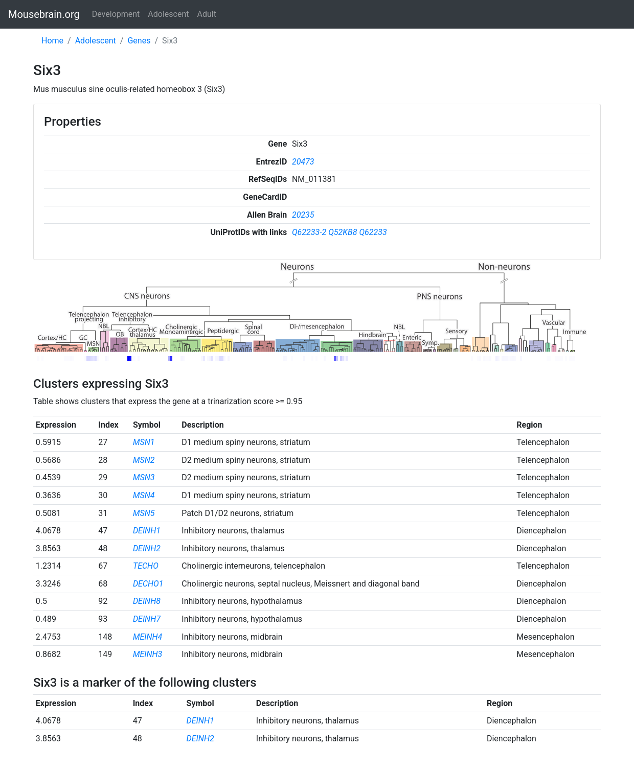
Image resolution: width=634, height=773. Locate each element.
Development (116, 14)
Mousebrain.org (44, 14)
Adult (206, 14)
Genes (138, 40)
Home (52, 40)
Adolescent (168, 14)
